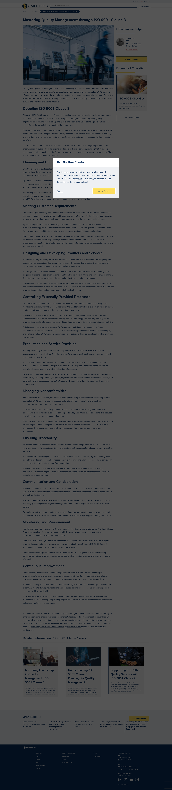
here (80, 178)
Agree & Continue (104, 191)
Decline (60, 191)
